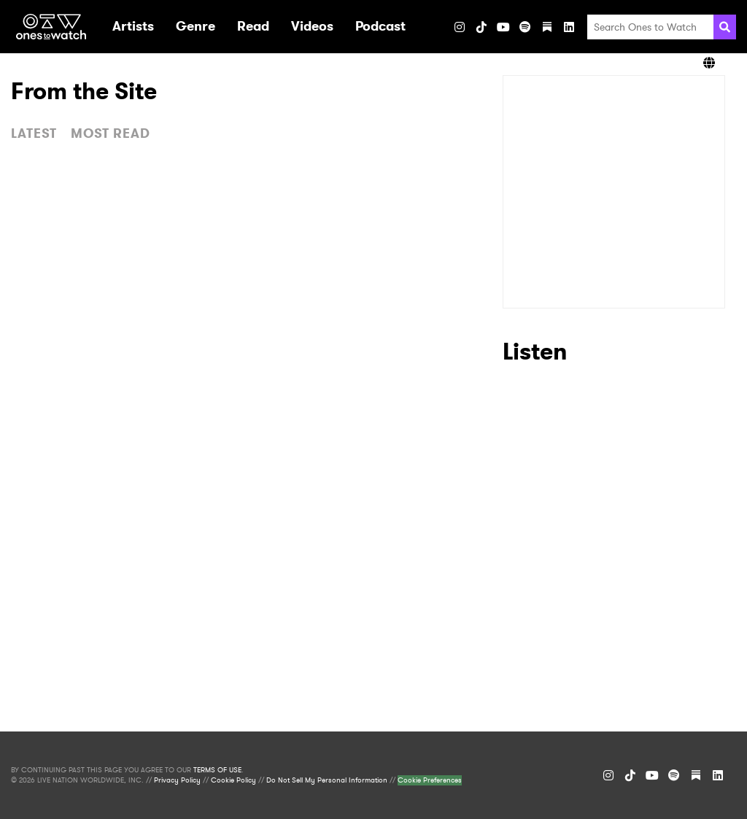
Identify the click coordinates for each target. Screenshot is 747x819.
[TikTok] (481, 27)
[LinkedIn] (569, 27)
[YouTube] (503, 27)
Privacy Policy (177, 780)
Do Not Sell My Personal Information (326, 780)
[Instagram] (460, 27)
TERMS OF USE (217, 770)
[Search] (724, 27)
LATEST (34, 133)
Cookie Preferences (430, 780)
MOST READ (110, 133)
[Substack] (547, 27)
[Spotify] (525, 27)
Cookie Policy (233, 780)
